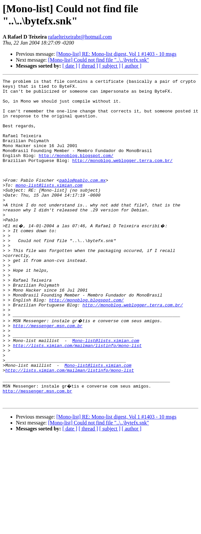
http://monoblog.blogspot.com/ (76, 171)
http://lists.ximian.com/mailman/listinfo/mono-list (77, 397)
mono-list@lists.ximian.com (49, 207)
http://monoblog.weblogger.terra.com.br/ (122, 177)
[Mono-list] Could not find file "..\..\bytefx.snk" (98, 60)
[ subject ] (109, 66)
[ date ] (69, 66)
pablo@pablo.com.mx (82, 201)
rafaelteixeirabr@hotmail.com (80, 37)
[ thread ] (88, 66)
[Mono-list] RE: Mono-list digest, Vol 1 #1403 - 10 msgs (116, 54)
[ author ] (132, 66)
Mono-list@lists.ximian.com (105, 391)
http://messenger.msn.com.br (48, 373)
